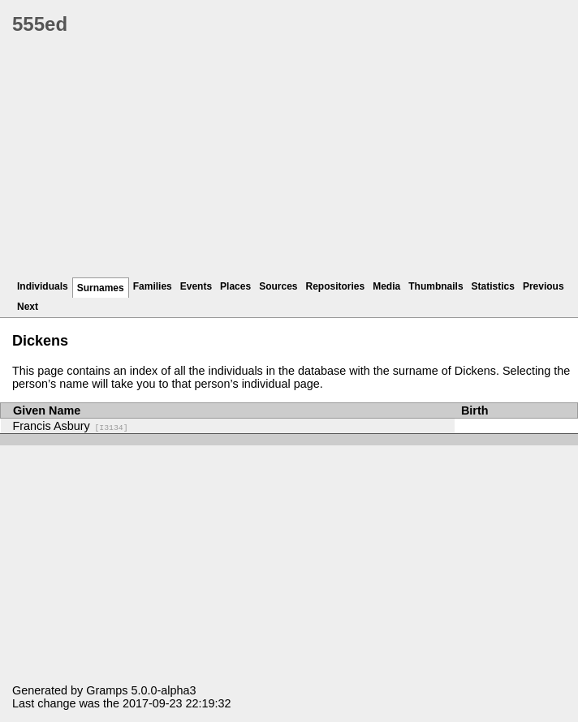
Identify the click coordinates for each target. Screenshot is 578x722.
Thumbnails (435, 286)
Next (27, 306)
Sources (278, 286)
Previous (543, 286)
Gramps (106, 690)
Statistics (493, 286)
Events (196, 286)
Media (386, 286)
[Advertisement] (295, 162)
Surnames (100, 288)
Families (152, 286)
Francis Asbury (70, 425)
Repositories (335, 286)
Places (235, 286)
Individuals (42, 286)
